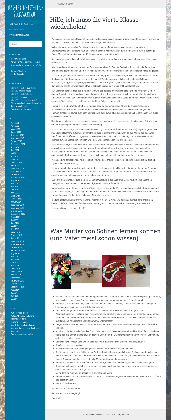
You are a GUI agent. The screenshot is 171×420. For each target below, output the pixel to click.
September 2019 (18, 214)
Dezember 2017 (17, 278)
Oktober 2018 (16, 247)
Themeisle (125, 415)
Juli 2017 (14, 293)
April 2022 (15, 126)
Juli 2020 (14, 184)
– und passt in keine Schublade (21, 24)
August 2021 (16, 147)
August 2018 (16, 253)
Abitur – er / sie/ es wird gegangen (25, 62)
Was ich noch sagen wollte (22, 334)
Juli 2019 (14, 220)
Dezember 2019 (17, 205)
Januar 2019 (16, 238)
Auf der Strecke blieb (19, 313)
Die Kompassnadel (18, 59)
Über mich (15, 331)
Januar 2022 (16, 132)
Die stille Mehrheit (18, 71)
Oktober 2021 (16, 141)
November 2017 (17, 281)
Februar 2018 (16, 272)
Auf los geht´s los (16, 30)
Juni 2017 (15, 296)
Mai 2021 (14, 153)
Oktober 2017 (16, 284)
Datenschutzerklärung (19, 35)
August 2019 (16, 217)
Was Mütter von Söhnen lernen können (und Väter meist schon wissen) (105, 234)
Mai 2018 (14, 262)
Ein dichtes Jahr (17, 74)
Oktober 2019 (16, 211)
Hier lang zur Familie (19, 322)
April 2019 (15, 229)
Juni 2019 (15, 223)
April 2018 (15, 266)
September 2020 (18, 178)
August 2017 (16, 290)
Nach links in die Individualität (23, 325)
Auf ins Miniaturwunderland (22, 316)
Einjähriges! (28, 94)
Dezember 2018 (17, 241)
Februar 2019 (16, 235)
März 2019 (15, 232)
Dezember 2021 (17, 135)
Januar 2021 (16, 165)
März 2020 (15, 196)
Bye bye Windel (29, 88)
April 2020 (15, 193)
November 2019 (17, 208)
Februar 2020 (16, 199)
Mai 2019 (14, 226)
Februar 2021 (16, 162)
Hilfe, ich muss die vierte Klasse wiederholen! (94, 23)
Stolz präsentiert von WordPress (93, 415)
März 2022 (15, 129)
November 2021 (17, 138)
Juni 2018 (15, 259)
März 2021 (15, 159)
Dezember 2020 (17, 168)
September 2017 (18, 287)
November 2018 (17, 244)
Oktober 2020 (16, 174)
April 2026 (15, 123)
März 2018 (15, 269)
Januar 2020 (16, 202)
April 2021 (15, 156)
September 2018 (18, 250)
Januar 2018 (16, 275)
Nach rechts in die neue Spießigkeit (25, 328)
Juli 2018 (14, 256)
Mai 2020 (14, 190)
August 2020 (16, 181)
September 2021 (18, 144)
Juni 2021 (15, 150)
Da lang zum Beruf (18, 319)
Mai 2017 (14, 299)
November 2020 (17, 172)
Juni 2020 (15, 187)
